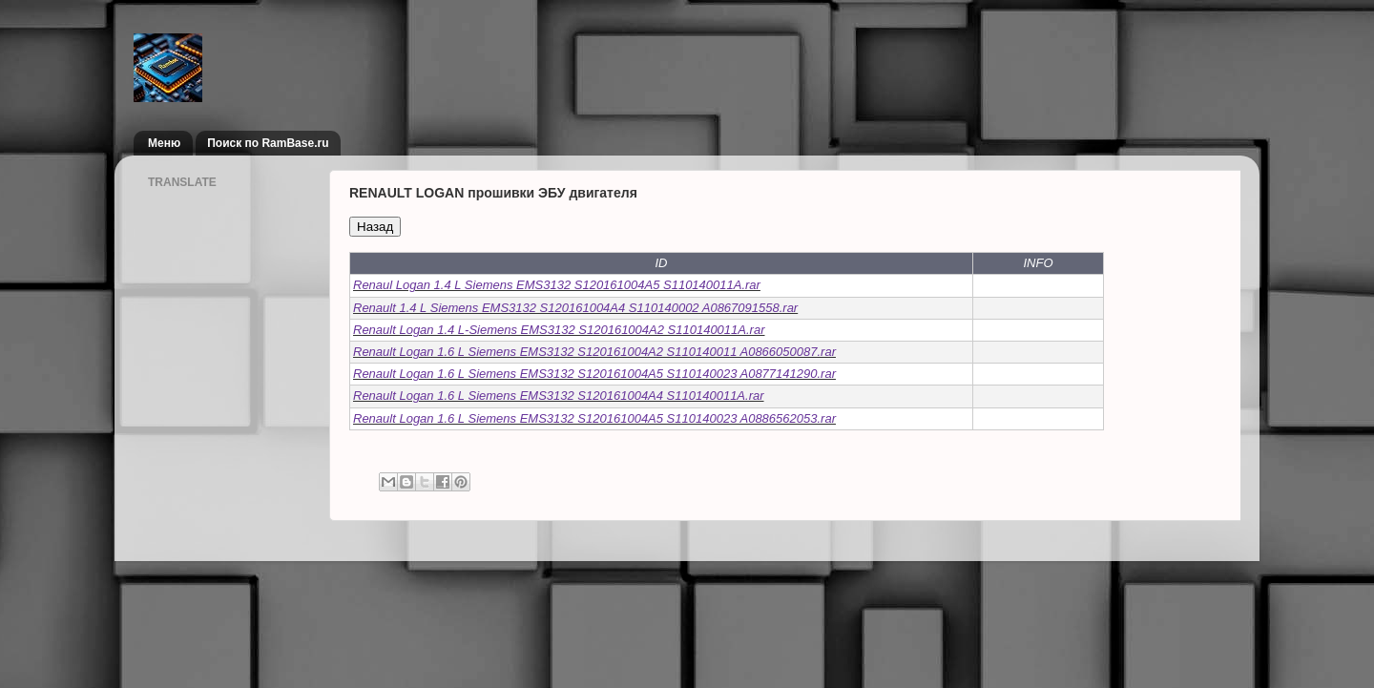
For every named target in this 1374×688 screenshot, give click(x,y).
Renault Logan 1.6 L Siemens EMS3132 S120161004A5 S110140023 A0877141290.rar (594, 373)
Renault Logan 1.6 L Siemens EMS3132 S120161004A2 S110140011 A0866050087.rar (594, 351)
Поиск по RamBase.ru (267, 143)
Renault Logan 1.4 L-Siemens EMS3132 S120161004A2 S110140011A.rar (558, 330)
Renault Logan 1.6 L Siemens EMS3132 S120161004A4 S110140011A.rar (558, 395)
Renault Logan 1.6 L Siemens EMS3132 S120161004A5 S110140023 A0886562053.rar (594, 418)
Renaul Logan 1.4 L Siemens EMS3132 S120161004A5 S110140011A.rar (556, 285)
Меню (164, 143)
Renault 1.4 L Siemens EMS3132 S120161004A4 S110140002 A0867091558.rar (575, 308)
